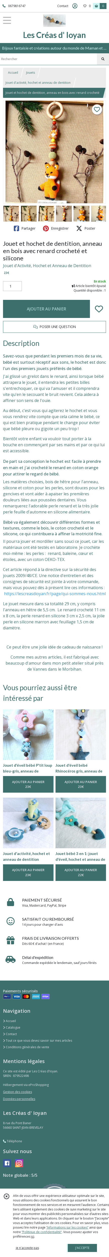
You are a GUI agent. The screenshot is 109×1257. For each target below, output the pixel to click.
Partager (24, 228)
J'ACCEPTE (82, 1248)
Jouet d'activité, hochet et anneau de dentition (38, 82)
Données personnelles (19, 1099)
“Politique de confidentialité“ (42, 1232)
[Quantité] (12, 286)
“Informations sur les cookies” (67, 1227)
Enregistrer (56, 228)
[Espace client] (75, 6)
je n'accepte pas (27, 1248)
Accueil (13, 72)
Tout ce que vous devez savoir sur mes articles (37, 1040)
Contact (62, 6)
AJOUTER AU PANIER (46, 309)
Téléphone (12, 1141)
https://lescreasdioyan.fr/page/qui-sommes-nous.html (55, 593)
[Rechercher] (103, 59)
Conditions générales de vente (26, 1047)
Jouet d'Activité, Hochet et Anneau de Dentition (47, 265)
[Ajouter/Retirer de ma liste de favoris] (99, 309)
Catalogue (11, 1027)
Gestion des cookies (17, 1092)
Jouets (30, 72)
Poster (85, 228)
